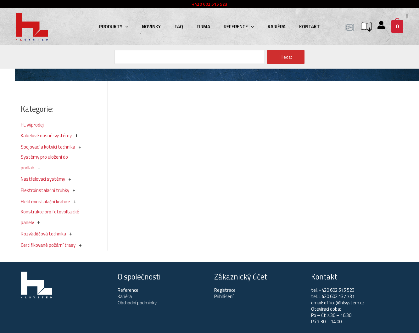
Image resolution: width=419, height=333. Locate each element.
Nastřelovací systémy (43, 179)
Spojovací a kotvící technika (48, 146)
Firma (203, 26)
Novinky (156, 26)
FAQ (181, 26)
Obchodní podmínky (137, 302)
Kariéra (272, 26)
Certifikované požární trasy (48, 245)
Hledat (286, 57)
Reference (236, 26)
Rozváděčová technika (43, 233)
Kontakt (302, 26)
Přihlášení (223, 296)
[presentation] (132, 26)
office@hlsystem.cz (344, 302)
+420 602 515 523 (337, 290)
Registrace (225, 290)
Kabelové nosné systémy (46, 135)
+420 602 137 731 (337, 296)
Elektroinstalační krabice (45, 201)
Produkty (120, 26)
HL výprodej (32, 124)
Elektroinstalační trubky (45, 190)
